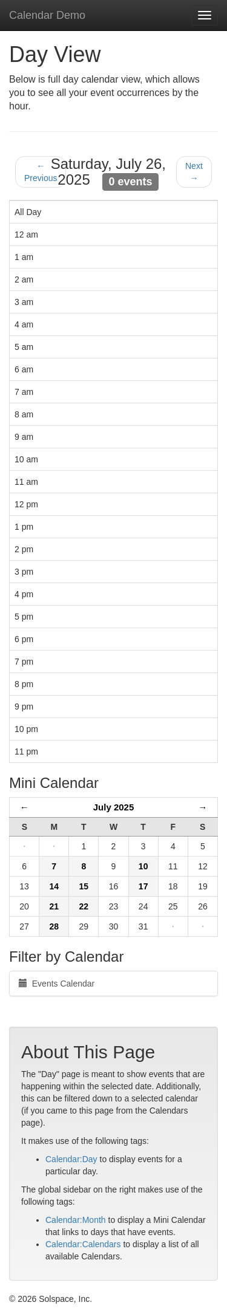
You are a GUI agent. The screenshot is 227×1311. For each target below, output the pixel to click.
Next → (194, 172)
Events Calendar (56, 983)
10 (143, 866)
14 (54, 886)
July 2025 (113, 807)
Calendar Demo (47, 15)
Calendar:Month (75, 1220)
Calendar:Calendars (83, 1244)
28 (54, 926)
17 (143, 886)
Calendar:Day (71, 1159)
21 (54, 906)
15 (84, 886)
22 (84, 906)
